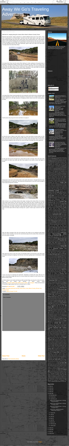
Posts (50, 87)
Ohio (63, 304)
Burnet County (51, 184)
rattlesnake (50, 324)
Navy (64, 296)
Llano (27, 288)
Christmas (56, 194)
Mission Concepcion (57, 285)
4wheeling (8, 288)
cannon (63, 188)
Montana (55, 289)
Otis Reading (53, 309)
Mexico (56, 281)
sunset (64, 354)
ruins (64, 330)
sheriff (57, 342)
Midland (54, 282)
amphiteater (50, 164)
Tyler (56, 366)
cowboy (53, 203)
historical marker (58, 248)
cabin (64, 185)
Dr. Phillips (59, 211)
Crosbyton (55, 205)
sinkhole (55, 343)
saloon (64, 331)
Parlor (22, 282)
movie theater (62, 292)
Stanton (57, 351)
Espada (60, 216)
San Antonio (56, 333)
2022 (50, 391)
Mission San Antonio (56, 286)
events (49, 217)
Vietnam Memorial (51, 369)
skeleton (60, 343)
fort (53, 222)
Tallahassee (64, 355)
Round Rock (54, 330)
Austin (65, 167)
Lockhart (55, 272)
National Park (51, 296)
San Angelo (50, 333)
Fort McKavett (62, 223)
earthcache (56, 214)
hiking (62, 246)
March (51, 421)
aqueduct (52, 166)
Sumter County (58, 354)
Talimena (59, 355)
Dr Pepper (53, 211)
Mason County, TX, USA (12, 291)
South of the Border (56, 346)
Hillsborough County (61, 247)
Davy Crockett (61, 208)
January (52, 425)
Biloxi (65, 174)
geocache (63, 232)
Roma (61, 329)
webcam (58, 373)
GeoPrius (63, 235)
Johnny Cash (50, 260)
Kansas (63, 261)
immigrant (59, 253)
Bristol (53, 183)
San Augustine (63, 333)
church (50, 195)
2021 (50, 393)
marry (55, 277)
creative (62, 203)
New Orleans (54, 298)
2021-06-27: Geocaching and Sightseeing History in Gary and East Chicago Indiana (60, 120)
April (51, 420)
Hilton (49, 248)
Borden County (57, 180)
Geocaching (56, 234)
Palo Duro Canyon (59, 311)
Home (23, 356)
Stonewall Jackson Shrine (59, 353)
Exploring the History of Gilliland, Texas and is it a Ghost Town (60, 96)
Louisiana (62, 273)
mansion (49, 275)
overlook (54, 310)
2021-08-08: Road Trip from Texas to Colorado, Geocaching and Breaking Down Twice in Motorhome (60, 144)
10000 (49, 157)
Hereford (54, 246)
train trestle (50, 364)
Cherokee (51, 193)
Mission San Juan (54, 287)
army (49, 167)
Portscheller (60, 317)
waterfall (52, 373)
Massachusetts (58, 278)
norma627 (51, 301)
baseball (49, 171)
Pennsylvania (50, 313)
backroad (13, 288)
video (64, 368)
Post (64, 317)
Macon (64, 274)
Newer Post (5, 356)
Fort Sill (49, 224)
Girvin (53, 240)
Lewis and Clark (52, 269)
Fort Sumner (61, 224)
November (52, 395)
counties (61, 201)
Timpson (61, 360)
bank (61, 168)
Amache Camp (63, 162)
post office (50, 318)
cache (54, 187)
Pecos (58, 312)
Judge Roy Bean (51, 261)
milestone (59, 282)
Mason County (32, 288)
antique (53, 165)
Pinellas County (57, 315)
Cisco (55, 195)
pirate (49, 316)
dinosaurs (56, 210)
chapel (57, 192)
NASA (49, 295)
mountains (53, 292)
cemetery (51, 191)
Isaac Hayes (51, 255)
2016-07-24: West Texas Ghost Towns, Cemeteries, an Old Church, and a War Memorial (60, 108)
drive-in (64, 211)
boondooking (50, 180)
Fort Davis (58, 222)
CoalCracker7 (62, 198)
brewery (56, 182)
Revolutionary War (51, 325)
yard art (54, 381)
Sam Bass (50, 332)
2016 (50, 433)
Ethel (64, 216)
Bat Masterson (56, 171)
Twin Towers (51, 366)
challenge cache (51, 192)
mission (49, 285)
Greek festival (54, 241)
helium (50, 246)
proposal (60, 320)
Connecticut (58, 200)
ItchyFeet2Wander (62, 255)
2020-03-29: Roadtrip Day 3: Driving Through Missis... (58, 401)
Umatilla (49, 367)
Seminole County (58, 339)
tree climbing (50, 365)
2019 (50, 429)
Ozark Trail (60, 310)
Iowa (65, 254)
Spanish (53, 347)
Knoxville (53, 263)
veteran (59, 368)
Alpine (58, 162)
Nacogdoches (62, 294)
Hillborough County (51, 247)
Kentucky (50, 262)
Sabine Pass (52, 331)
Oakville (50, 302)
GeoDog (49, 235)
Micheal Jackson (62, 281)
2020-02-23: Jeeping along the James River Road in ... (56, 410)
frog (64, 226)
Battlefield (63, 171)
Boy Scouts (57, 181)
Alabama (51, 161)
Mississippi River (51, 288)
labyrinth (61, 264)
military (64, 282)
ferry (60, 218)
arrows (52, 167)
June (51, 416)
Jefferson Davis (52, 259)
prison (55, 320)
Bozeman (63, 181)
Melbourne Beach (63, 279)
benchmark (60, 173)
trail (58, 362)
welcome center (59, 374)
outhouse (63, 309)
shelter (53, 342)
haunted (64, 244)
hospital (58, 251)
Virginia (59, 369)
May (51, 418)
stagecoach (51, 351)
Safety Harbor (58, 331)
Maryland (59, 277)
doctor (49, 211)
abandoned (54, 158)
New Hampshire (60, 297)
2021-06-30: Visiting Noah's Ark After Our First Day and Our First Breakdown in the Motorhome (60, 131)
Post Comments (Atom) (13, 358)
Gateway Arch (52, 231)
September (52, 398)
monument (61, 289)
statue (55, 352)
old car (60, 305)
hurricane (50, 253)
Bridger (49, 183)
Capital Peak (59, 189)
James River (22, 288)
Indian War (64, 253)
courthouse (50, 202)
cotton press (55, 201)
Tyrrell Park (60, 366)
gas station (64, 230)
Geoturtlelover (62, 237)
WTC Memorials (51, 379)
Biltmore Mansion (52, 175)
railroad (56, 323)
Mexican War (50, 281)
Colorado (49, 199)
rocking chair (52, 329)
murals (63, 293)
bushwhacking (59, 184)
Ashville (56, 167)
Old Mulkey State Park (58, 307)
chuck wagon (62, 194)
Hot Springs (63, 251)
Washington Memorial (59, 372)
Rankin (63, 323)
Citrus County (60, 195)
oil (48, 305)
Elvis (52, 216)
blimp (49, 176)
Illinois (54, 253)
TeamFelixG (62, 356)
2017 (50, 431)
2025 (50, 386)
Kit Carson (61, 262)
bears (64, 172)
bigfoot (55, 174)
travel (55, 364)
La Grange (52, 264)
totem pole (58, 361)
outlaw (49, 310)
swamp (54, 355)
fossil (63, 225)
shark (64, 339)
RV (48, 331)
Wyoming (56, 380)
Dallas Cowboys (60, 207)
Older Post (41, 356)
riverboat (58, 326)
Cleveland (55, 198)
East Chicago (64, 214)
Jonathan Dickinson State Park (59, 260)
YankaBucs (62, 380)
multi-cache (58, 293)
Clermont (49, 198)
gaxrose (63, 231)
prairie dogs (50, 319)
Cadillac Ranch (51, 188)
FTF (54, 227)
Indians (56, 254)
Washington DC (50, 372)
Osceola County (56, 308)
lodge (60, 272)
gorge (57, 240)
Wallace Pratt (63, 371)
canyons (49, 189)
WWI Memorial (59, 379)
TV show (64, 365)
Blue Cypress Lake (56, 176)
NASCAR (53, 295)
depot (64, 209)
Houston (54, 252)
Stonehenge (50, 353)
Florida (53, 221)
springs (49, 348)
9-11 (49, 158)
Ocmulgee (49, 304)
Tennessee (50, 359)
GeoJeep (17, 288)
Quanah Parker (58, 321)
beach (60, 172)
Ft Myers (49, 227)
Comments (52, 89)
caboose (49, 187)
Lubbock (49, 274)
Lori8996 (55, 273)
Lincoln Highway (62, 270)
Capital (54, 189)
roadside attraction (53, 327)
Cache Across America (61, 187)
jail (58, 256)
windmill (53, 376)
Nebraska (49, 297)
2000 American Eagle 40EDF (56, 157)
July (51, 414)
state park (50, 352)
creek (49, 205)
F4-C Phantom (55, 217)
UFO (64, 366)
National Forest (61, 295)
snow (64, 344)
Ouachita (59, 309)
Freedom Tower (59, 226)
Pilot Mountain (50, 315)
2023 (50, 389)
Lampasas (51, 268)
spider (58, 347)
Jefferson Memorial (61, 259)
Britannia (57, 183)
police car (61, 316)
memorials (52, 280)
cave (64, 189)
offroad (37, 288)
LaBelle (57, 264)
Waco (58, 371)
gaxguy (58, 231)
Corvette (49, 201)
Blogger (40, 441)
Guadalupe (59, 242)
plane (52, 316)
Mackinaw (59, 274)
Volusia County (53, 371)
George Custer (58, 236)
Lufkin (54, 274)
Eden (60, 215)
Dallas (54, 207)
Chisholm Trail (62, 193)
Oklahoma (53, 305)
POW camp (56, 318)
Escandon (56, 216)
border (63, 180)
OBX (54, 302)
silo (51, 343)
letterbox (59, 268)
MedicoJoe (57, 279)
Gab (16, 282)
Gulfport (54, 243)
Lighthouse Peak (53, 270)
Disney (61, 210)
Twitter (25, 282)
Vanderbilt (49, 368)
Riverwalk (63, 326)
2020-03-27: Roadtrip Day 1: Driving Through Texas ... (58, 407)
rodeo (58, 329)
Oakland (65, 301)
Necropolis (54, 297)
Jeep (65, 257)
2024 (50, 388)
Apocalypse (58, 165)
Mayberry (63, 278)
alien (50, 162)
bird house (59, 175)
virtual (64, 369)
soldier (53, 345)
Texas (7, 289)
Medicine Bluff (50, 279)
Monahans (50, 289)
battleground (50, 172)
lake (65, 264)
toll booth (53, 361)
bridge (62, 182)
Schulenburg (53, 338)
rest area (63, 324)
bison (64, 175)
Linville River (57, 271)
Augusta (61, 167)
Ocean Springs (55, 303)
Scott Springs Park (61, 338)
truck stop (56, 365)
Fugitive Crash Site (61, 227)
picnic (61, 313)
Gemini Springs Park (51, 232)
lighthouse (64, 269)
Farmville (49, 218)
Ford (50, 222)
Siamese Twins (62, 342)
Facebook (9, 282)
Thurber (56, 360)
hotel (49, 252)
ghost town (61, 239)
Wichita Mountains (61, 375)
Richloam (58, 325)
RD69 (59, 324)
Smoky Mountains (55, 344)
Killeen (55, 262)
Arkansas (63, 166)
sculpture (50, 339)
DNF (64, 210)
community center (59, 199)
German (49, 239)
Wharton (54, 375)
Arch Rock (58, 166)
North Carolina (57, 301)
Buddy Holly (63, 183)
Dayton (55, 209)
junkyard (58, 261)
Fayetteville (55, 218)
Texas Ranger (63, 359)
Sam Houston (55, 332)
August (52, 412)
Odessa (54, 304)
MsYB (49, 293)
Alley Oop (54, 162)
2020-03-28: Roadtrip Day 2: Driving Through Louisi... (58, 404)
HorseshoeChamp (51, 251)
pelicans (63, 312)
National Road (58, 296)
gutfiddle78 (59, 243)
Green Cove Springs (61, 241)
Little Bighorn (64, 271)
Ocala (57, 302)
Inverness (61, 254)
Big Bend (64, 173)
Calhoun (57, 188)
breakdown (50, 182)
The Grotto (51, 360)
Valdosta (58, 367)
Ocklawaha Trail (62, 303)
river (40, 288)
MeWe (13, 282)
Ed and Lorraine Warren (53, 215)
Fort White (56, 225)
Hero (58, 246)
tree (64, 364)
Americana (63, 163)
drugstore (50, 212)
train (63, 362)
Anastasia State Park (59, 164)
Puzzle (65, 320)
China (56, 193)
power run (62, 318)
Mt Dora (53, 293)
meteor (64, 280)
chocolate (50, 194)
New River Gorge (62, 298)
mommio (63, 288)
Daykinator (50, 209)
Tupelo (61, 365)
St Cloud (62, 348)
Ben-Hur (54, 173)
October (52, 397)
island (56, 255)
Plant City (57, 316)
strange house (50, 354)
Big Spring (51, 174)
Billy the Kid (60, 174)
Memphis (59, 280)
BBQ (56, 172)
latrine (55, 268)
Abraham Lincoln (62, 158)
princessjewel (50, 320)
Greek (49, 241)
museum (50, 294)
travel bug (60, 364)
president (56, 319)
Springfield (63, 347)
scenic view (58, 337)
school (64, 337)
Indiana (50, 254)
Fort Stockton (55, 224)
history (50, 250)
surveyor (49, 355)
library (59, 269)
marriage (50, 277)
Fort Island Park (56, 223)
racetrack (49, 323)
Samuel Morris (62, 332)
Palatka (53, 311)
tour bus (63, 361)
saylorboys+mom (51, 337)
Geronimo (54, 239)
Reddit (19, 282)
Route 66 (60, 330)
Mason (64, 277)
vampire (63, 367)
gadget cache (50, 228)
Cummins (49, 206)
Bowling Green (50, 181)
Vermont (54, 368)
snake (61, 344)
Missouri (58, 288)
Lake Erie (58, 265)
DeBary (59, 209)
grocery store (51, 242)
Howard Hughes (62, 252)
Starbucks (63, 351)
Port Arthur (54, 317)
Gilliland (49, 240)
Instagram (32, 282)
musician (56, 294)
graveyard (62, 240)
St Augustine (56, 348)
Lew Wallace (64, 268)
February (52, 423)
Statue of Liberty (62, 352)
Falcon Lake (62, 217)
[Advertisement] (23, 343)
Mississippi (62, 287)
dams (65, 207)
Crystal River (62, 205)
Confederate (50, 200)
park (65, 311)
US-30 (54, 367)
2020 (50, 427)
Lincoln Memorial (51, 271)
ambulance (57, 163)
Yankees (49, 381)
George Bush (50, 236)
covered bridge (58, 202)
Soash (49, 345)
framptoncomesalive (51, 226)
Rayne (55, 324)
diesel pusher (50, 210)
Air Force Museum (58, 159)
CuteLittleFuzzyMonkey (58, 206)
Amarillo (51, 163)
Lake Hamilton (63, 265)
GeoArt (58, 232)
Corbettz (63, 200)
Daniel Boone (52, 208)
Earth (50, 214)
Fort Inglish (50, 223)
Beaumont (50, 173)
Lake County (52, 265)
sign (48, 343)
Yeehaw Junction (61, 381)
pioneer (63, 315)
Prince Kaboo (62, 319)
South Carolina (59, 345)
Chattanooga (64, 192)
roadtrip (4, 289)
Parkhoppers (52, 312)
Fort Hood (63, 222)
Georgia (55, 237)
